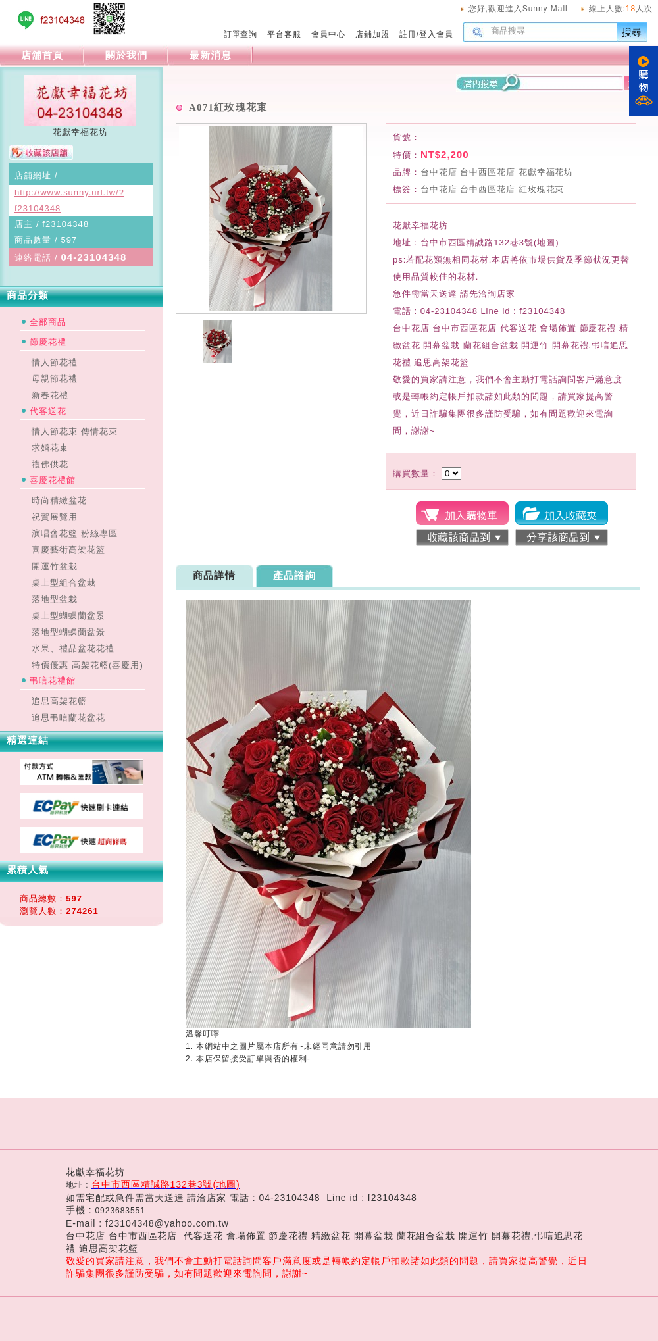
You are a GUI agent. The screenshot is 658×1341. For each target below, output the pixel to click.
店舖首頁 (42, 55)
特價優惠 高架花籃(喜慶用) (87, 665)
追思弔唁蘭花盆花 (68, 717)
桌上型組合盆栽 (64, 583)
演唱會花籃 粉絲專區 (75, 533)
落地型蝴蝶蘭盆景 (68, 632)
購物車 (643, 81)
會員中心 (328, 34)
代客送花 (48, 411)
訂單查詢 (241, 34)
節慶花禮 (48, 342)
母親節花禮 (55, 379)
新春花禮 (50, 395)
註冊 (408, 34)
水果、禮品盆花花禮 (73, 648)
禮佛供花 (50, 464)
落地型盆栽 (55, 599)
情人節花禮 (55, 362)
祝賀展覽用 (55, 517)
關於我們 (126, 55)
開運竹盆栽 (55, 566)
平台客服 (284, 34)
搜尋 (632, 32)
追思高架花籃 (59, 701)
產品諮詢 (294, 575)
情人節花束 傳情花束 (75, 431)
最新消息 (211, 55)
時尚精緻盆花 (59, 500)
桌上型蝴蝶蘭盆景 (68, 615)
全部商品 (48, 322)
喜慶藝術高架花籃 (68, 550)
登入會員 (436, 34)
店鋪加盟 (372, 34)
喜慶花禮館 (53, 480)
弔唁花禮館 (53, 681)
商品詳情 (214, 575)
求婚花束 (50, 448)
